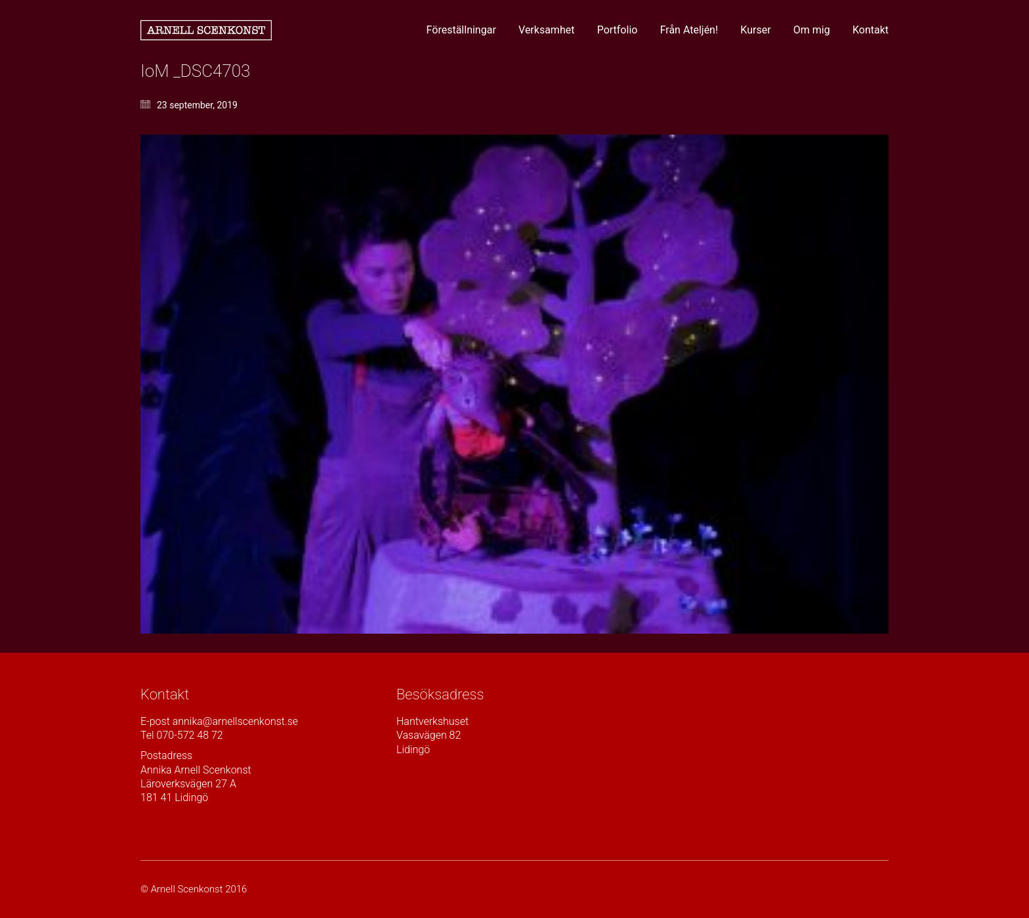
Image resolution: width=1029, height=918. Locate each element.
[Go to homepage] (206, 30)
